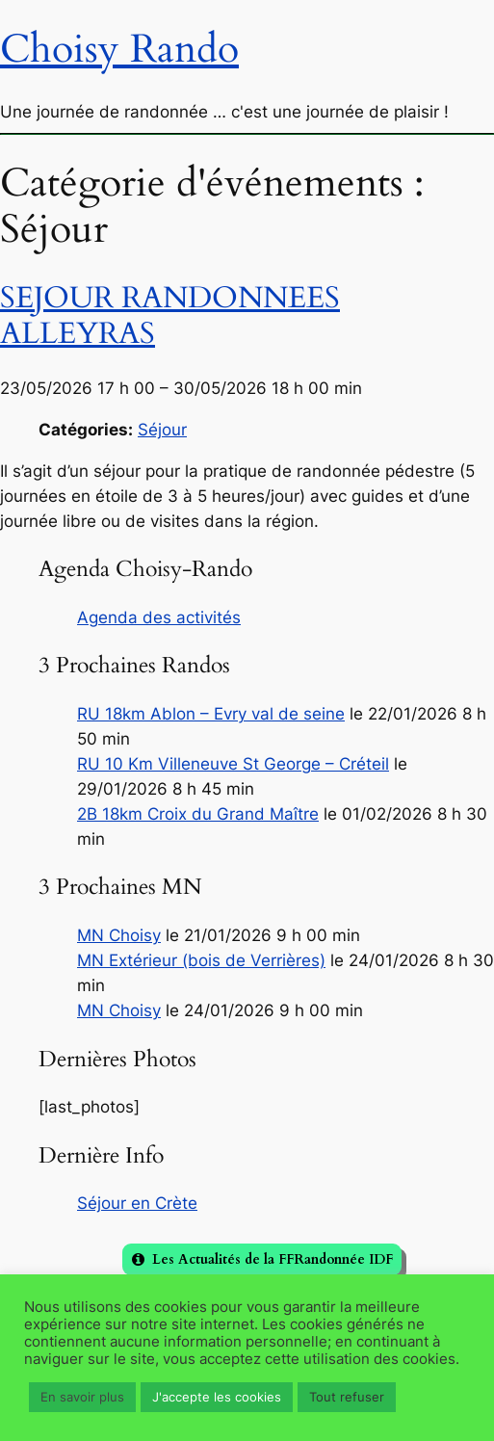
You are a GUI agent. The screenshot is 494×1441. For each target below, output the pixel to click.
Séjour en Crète (137, 1203)
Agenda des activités (159, 617)
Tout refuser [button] (346, 1396)
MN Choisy (119, 935)
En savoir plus (82, 1396)
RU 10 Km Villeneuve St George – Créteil (233, 763)
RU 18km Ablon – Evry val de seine (211, 713)
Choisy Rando (119, 49)
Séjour (162, 429)
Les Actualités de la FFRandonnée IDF (272, 1259)
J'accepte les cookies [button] (216, 1396)
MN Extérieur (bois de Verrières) (201, 960)
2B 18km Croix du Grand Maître (198, 814)
